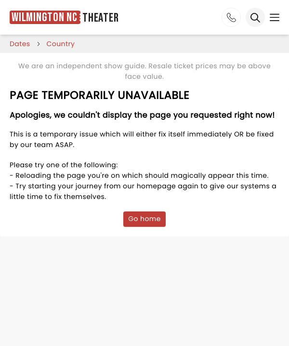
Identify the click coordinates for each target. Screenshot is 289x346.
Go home (144, 218)
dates (20, 44)
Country (61, 44)
